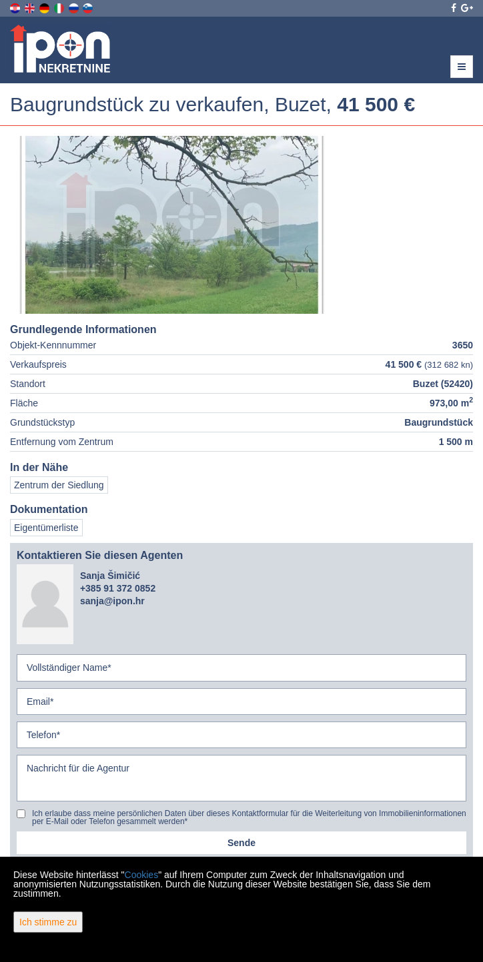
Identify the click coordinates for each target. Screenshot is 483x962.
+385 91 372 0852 (117, 588)
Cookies (142, 874)
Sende (241, 842)
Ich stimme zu (48, 922)
